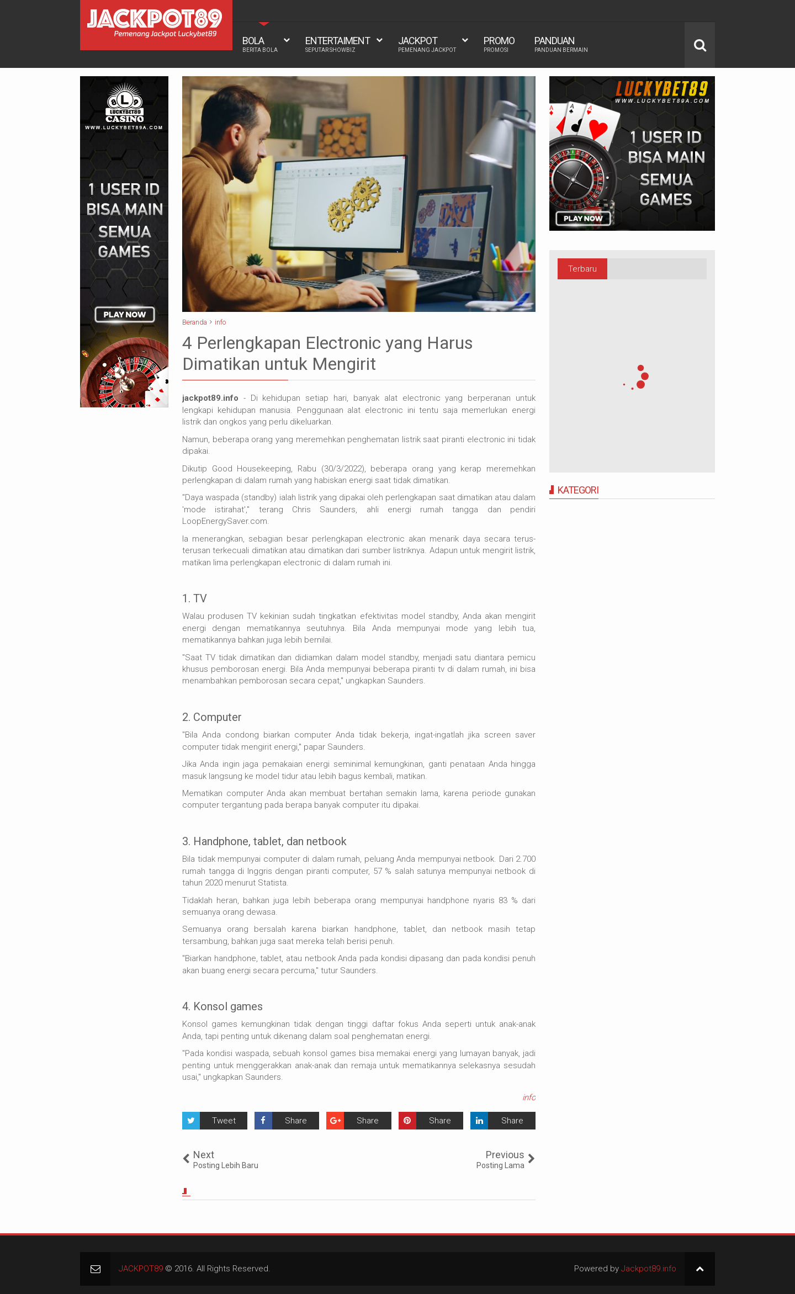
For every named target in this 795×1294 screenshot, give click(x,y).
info (529, 1097)
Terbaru (582, 269)
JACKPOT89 (141, 1269)
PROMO (499, 44)
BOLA (260, 44)
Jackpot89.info (648, 1269)
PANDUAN (561, 44)
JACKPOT (427, 44)
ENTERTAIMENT (337, 44)
